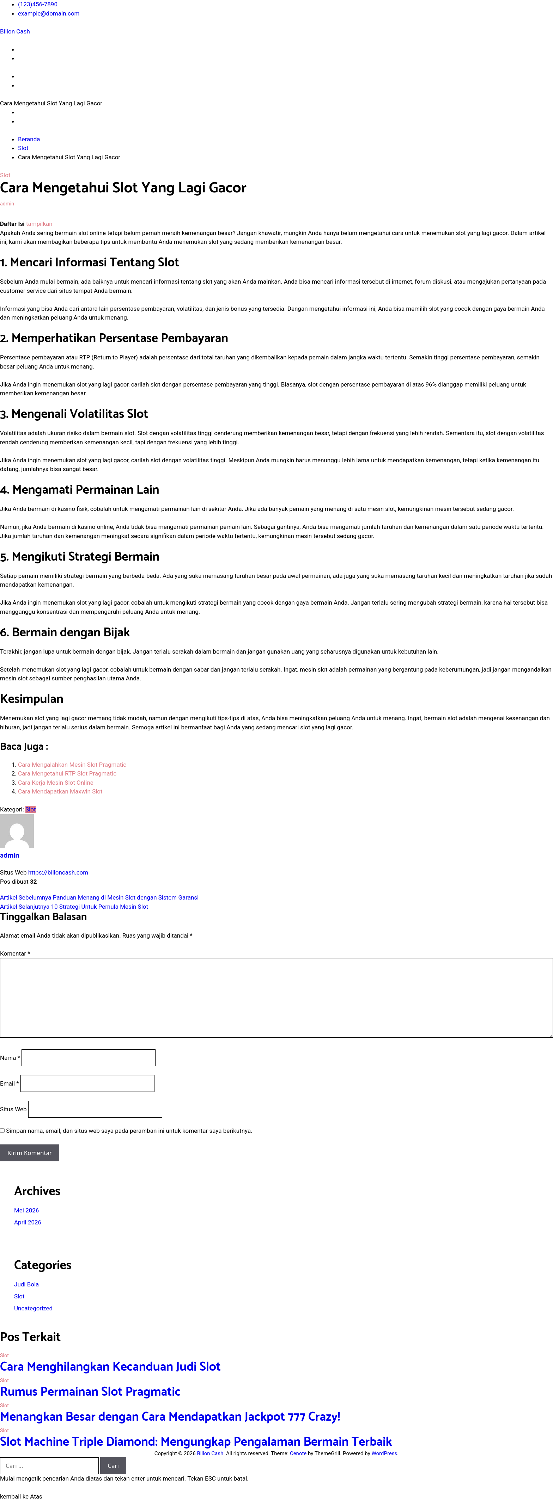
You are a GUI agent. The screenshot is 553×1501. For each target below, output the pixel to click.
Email (9, 1083)
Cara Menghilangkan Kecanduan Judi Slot (110, 1367)
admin (7, 204)
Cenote (298, 1453)
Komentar (15, 953)
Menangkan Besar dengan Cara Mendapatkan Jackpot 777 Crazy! (170, 1417)
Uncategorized (33, 1308)
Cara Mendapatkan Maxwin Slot (60, 791)
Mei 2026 (26, 1210)
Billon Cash (15, 31)
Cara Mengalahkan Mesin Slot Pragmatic (72, 764)
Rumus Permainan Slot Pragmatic (90, 1392)
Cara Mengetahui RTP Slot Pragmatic (67, 773)
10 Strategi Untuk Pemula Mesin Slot (74, 906)
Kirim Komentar (29, 1153)
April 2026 (27, 1222)
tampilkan (39, 223)
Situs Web (13, 1109)
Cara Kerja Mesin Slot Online (55, 782)
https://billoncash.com (58, 872)
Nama (10, 1057)
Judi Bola (26, 1284)
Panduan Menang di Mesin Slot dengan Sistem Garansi (99, 897)
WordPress (384, 1453)
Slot (5, 175)
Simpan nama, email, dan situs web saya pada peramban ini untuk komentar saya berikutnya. (129, 1130)
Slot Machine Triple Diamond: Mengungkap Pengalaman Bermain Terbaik (196, 1442)
